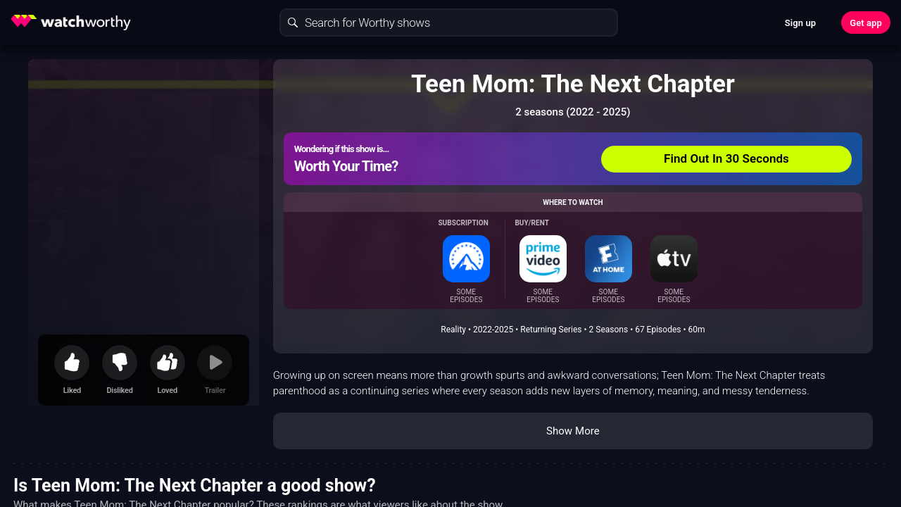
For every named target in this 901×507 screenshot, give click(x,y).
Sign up (800, 23)
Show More (573, 431)
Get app (866, 23)
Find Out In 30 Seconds (726, 158)
